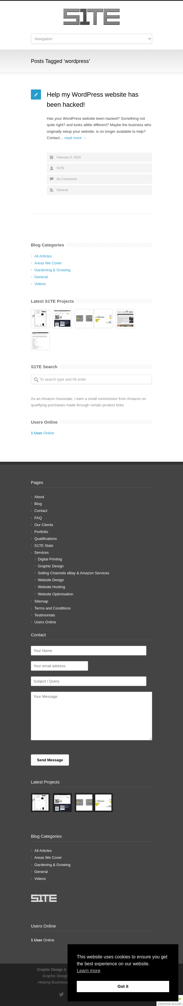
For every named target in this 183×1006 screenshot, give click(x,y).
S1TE (61, 168)
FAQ (38, 518)
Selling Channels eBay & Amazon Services (73, 573)
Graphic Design (51, 566)
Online (42, 433)
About (39, 497)
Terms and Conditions (52, 608)
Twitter (61, 994)
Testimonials (44, 615)
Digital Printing (50, 559)
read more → (75, 138)
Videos (40, 284)
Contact (40, 510)
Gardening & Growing (52, 270)
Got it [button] (122, 986)
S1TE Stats (43, 545)
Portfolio (41, 532)
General (62, 190)
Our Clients (43, 525)
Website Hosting (51, 587)
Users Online (45, 622)
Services (41, 552)
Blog (38, 504)
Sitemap (41, 601)
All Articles (43, 256)
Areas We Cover (48, 263)
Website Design (51, 580)
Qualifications (45, 538)
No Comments (67, 179)
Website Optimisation (55, 594)
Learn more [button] (88, 970)
